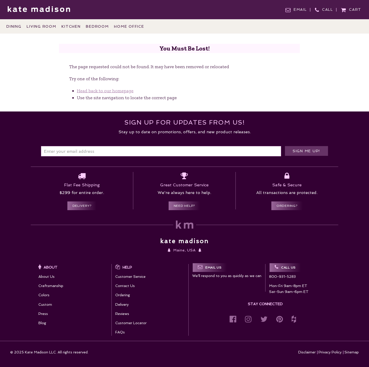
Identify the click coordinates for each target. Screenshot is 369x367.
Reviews (122, 314)
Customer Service (130, 276)
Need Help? (184, 206)
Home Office (129, 26)
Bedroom (97, 26)
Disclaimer (307, 352)
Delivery (122, 304)
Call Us (285, 267)
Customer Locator (131, 323)
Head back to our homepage (105, 91)
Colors (43, 295)
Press (43, 314)
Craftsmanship (50, 286)
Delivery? (82, 206)
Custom (45, 304)
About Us (46, 276)
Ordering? (287, 206)
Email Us (210, 267)
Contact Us (125, 286)
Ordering (122, 295)
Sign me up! (306, 151)
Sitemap (351, 352)
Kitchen (70, 26)
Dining (14, 26)
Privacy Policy (330, 352)
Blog (42, 323)
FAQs (120, 332)
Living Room (41, 26)
